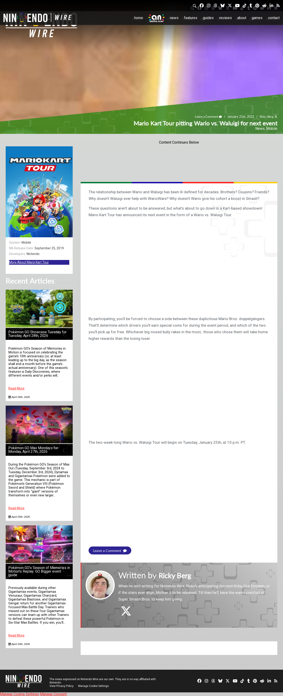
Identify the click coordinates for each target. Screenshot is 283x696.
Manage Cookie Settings (94, 685)
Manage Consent (53, 694)
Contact (274, 18)
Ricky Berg (265, 117)
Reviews (225, 18)
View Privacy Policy (62, 685)
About (241, 18)
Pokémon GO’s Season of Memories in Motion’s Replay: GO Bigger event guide (39, 571)
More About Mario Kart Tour (29, 262)
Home (138, 18)
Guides (208, 18)
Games (257, 18)
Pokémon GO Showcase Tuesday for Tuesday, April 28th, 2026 (37, 334)
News (174, 18)
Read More (16, 388)
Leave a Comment (206, 117)
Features (190, 18)
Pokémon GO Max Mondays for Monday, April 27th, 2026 (33, 450)
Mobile (271, 128)
